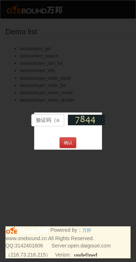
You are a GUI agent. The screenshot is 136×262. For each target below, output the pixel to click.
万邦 (86, 230)
